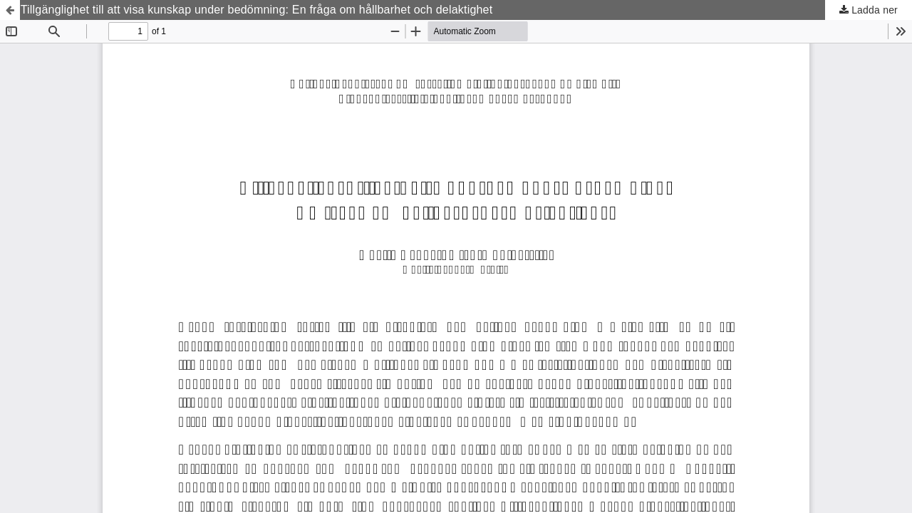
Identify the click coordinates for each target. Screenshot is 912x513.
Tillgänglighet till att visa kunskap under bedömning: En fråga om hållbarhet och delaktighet (257, 10)
